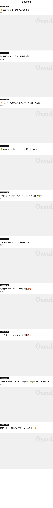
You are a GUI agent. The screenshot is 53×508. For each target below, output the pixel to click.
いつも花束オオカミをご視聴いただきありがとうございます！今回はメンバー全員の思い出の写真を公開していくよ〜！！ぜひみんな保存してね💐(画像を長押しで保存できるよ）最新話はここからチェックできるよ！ (26, 164)
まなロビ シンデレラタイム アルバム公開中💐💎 (21, 210)
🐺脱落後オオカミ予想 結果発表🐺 (14, 61)
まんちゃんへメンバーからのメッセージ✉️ (17, 261)
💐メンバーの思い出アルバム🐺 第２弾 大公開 (20, 111)
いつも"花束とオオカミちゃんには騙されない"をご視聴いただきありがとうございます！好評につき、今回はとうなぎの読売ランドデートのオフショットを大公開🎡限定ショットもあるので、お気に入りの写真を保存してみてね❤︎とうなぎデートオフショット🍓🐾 (26, 367)
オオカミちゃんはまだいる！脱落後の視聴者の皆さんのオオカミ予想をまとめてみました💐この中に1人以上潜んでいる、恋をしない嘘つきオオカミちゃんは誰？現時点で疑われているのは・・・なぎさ (26, 65)
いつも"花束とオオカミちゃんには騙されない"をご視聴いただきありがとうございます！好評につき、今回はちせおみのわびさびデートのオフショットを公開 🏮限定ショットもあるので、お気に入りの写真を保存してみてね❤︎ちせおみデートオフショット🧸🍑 (26, 316)
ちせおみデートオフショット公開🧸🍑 (15, 312)
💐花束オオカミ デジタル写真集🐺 (14, 10)
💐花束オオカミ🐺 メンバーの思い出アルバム (19, 160)
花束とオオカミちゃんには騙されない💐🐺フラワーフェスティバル (26, 413)
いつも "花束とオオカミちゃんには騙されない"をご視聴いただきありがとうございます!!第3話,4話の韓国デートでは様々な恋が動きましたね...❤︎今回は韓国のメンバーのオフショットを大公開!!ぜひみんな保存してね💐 (26, 468)
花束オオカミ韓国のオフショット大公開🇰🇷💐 (18, 463)
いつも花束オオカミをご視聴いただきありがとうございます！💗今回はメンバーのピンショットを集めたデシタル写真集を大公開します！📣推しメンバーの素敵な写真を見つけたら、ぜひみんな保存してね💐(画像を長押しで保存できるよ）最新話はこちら (26, 14)
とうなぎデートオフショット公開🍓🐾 (15, 362)
